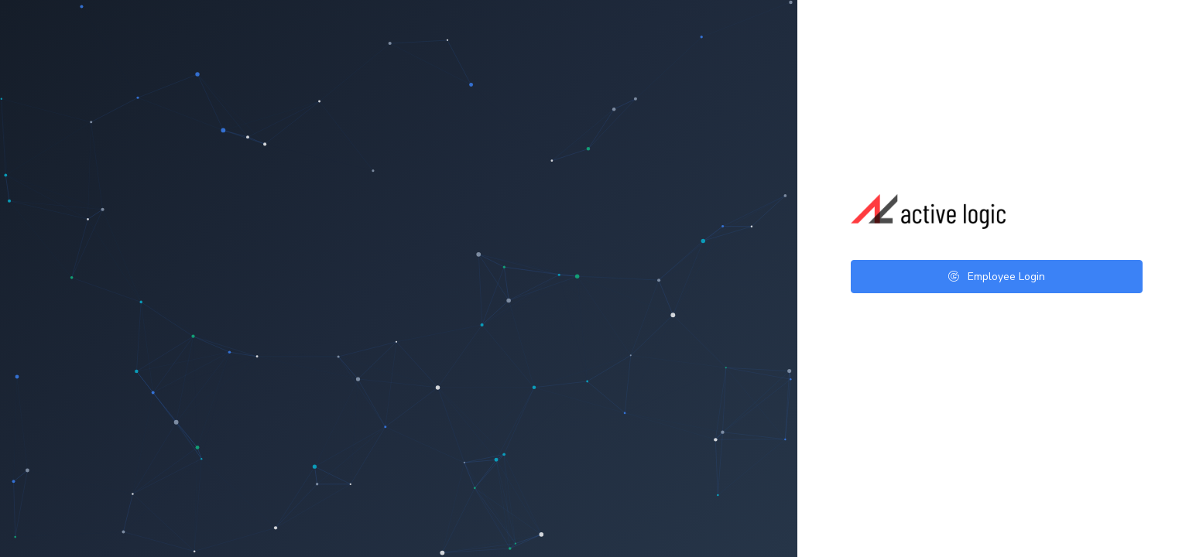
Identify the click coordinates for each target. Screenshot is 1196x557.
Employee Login (996, 276)
